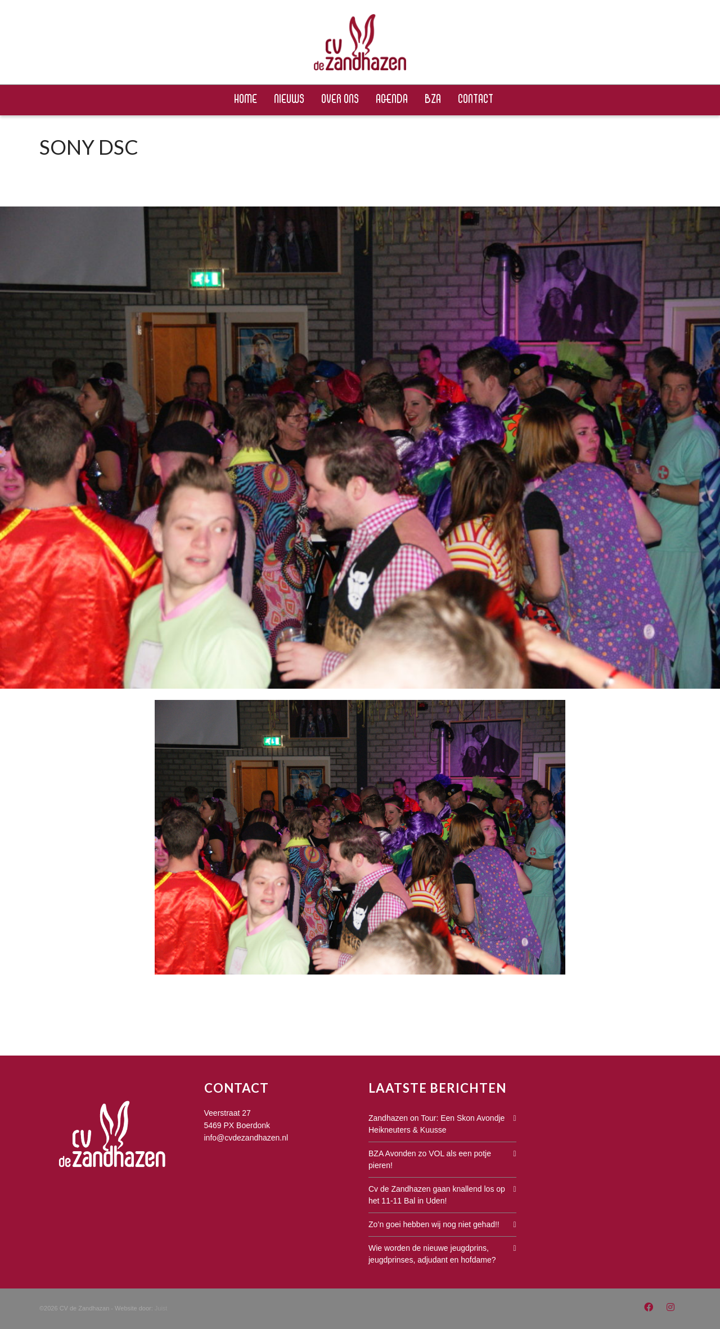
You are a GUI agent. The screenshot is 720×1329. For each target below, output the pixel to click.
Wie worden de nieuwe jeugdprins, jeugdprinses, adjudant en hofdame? (432, 1253)
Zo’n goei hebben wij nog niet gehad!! (434, 1224)
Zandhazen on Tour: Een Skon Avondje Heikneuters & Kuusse (436, 1124)
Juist (161, 1308)
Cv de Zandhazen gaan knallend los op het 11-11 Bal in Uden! (436, 1194)
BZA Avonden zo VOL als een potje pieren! (429, 1159)
